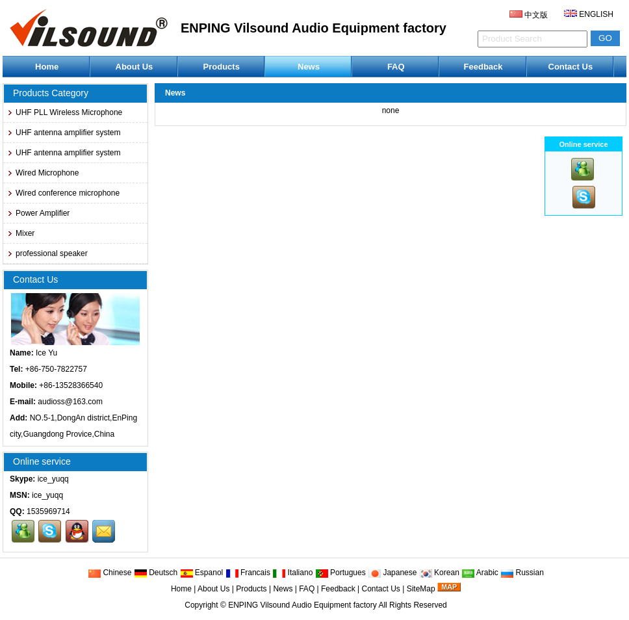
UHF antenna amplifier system (63, 132)
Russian (522, 572)
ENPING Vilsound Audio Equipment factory (302, 605)
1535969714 (48, 511)
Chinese (109, 572)
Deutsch (155, 572)
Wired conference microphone (63, 193)
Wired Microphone (42, 172)
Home (46, 66)
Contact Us (570, 66)
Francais (247, 572)
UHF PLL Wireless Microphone (64, 112)
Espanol (202, 572)
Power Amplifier (38, 213)
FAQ (396, 66)
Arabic (479, 572)
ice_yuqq (53, 479)
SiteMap (421, 588)
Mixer (20, 233)
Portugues (340, 572)
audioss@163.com (70, 401)
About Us (134, 66)
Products (221, 66)
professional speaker (47, 253)
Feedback (483, 66)
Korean (439, 572)
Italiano (292, 572)
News (309, 66)
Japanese (392, 572)
